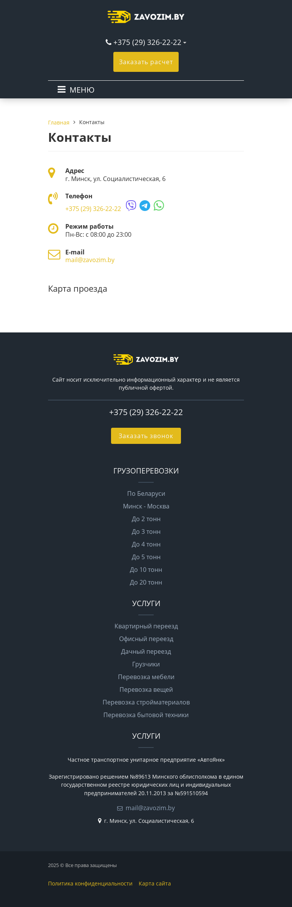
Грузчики (146, 664)
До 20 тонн (146, 582)
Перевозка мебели (146, 677)
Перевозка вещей (146, 689)
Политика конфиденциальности (90, 883)
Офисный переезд (146, 639)
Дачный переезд (146, 651)
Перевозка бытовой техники (146, 715)
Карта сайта (155, 883)
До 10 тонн (146, 569)
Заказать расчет (146, 62)
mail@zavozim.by (89, 260)
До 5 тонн (146, 557)
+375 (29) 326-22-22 (147, 42)
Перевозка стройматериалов (146, 702)
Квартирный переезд (146, 626)
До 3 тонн (146, 531)
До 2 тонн (146, 519)
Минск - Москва (146, 506)
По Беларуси (146, 493)
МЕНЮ (82, 90)
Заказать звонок (146, 436)
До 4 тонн (146, 544)
